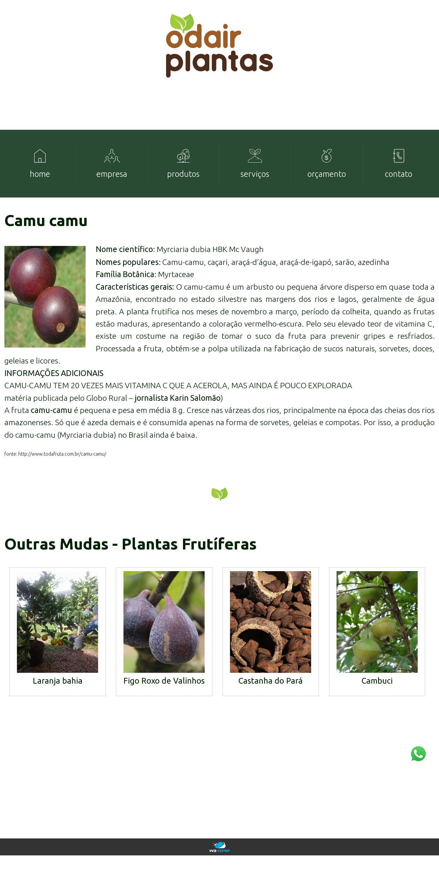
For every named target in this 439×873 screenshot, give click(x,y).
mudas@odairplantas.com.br (396, 808)
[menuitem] (40, 173)
